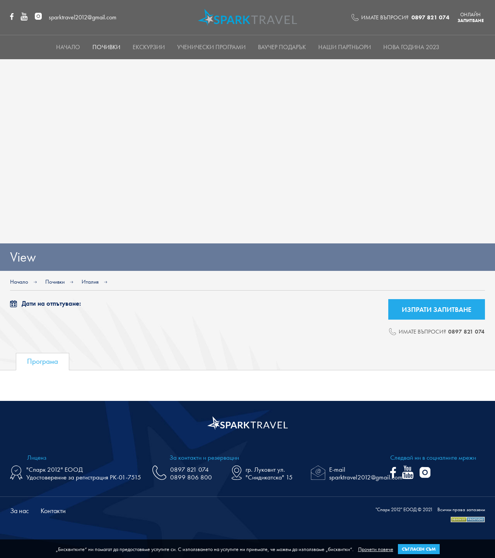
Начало (68, 47)
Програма (42, 361)
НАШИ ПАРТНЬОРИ (344, 47)
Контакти (53, 510)
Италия (90, 282)
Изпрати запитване (436, 309)
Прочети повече (375, 549)
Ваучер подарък (282, 47)
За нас (19, 510)
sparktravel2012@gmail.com (82, 17)
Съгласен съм (419, 549)
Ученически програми (211, 47)
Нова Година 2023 (411, 47)
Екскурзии (149, 47)
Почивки (106, 47)
